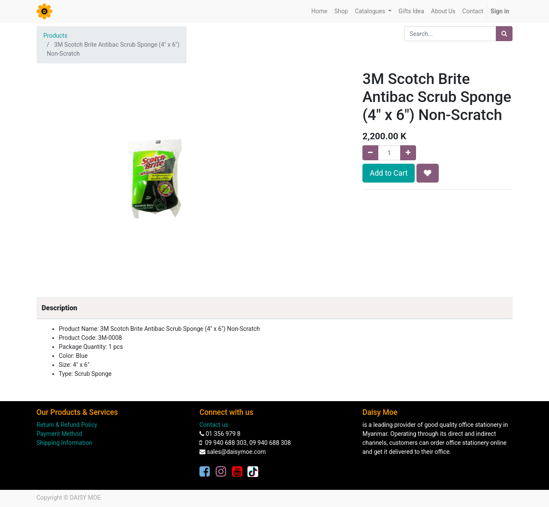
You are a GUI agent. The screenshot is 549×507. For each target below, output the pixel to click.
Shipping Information (64, 442)
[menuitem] (319, 11)
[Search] (504, 33)
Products (55, 35)
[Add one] (408, 152)
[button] (427, 173)
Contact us (213, 424)
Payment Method (59, 433)
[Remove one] (370, 152)
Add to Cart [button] (388, 173)
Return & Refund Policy (66, 424)
